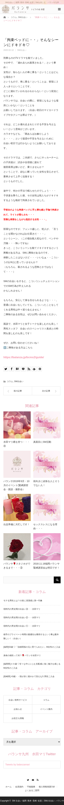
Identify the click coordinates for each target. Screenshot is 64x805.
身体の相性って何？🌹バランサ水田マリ (22, 655)
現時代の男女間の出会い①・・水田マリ (21, 626)
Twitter (27, 779)
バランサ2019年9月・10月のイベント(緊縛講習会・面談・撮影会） (16, 485)
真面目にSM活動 (42, 442)
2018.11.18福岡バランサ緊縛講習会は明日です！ (46, 565)
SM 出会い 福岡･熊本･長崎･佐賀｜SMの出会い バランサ (38, 801)
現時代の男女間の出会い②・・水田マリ (21, 617)
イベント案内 (46, 709)
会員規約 (19, 787)
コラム (14, 17)
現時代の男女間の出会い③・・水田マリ (21, 609)
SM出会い (22, 17)
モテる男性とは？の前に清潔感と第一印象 (22, 600)
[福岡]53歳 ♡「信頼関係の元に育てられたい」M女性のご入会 (31, 647)
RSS (37, 779)
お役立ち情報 (18, 718)
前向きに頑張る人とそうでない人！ (46, 483)
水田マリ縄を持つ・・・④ (16, 444)
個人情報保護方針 (47, 787)
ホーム (8, 787)
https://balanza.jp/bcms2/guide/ (23, 357)
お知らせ (18, 709)
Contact (32, 779)
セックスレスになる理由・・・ (45, 526)
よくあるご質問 (32, 790)
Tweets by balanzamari (17, 764)
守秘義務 (31, 787)
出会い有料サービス (18, 700)
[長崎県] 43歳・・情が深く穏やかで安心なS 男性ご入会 (28, 676)
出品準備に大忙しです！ (16, 524)
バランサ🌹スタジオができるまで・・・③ (16, 565)
